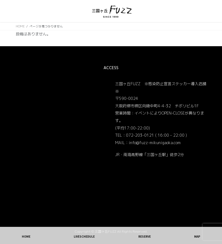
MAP (197, 236)
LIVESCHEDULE (84, 236)
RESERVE (144, 236)
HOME (26, 236)
